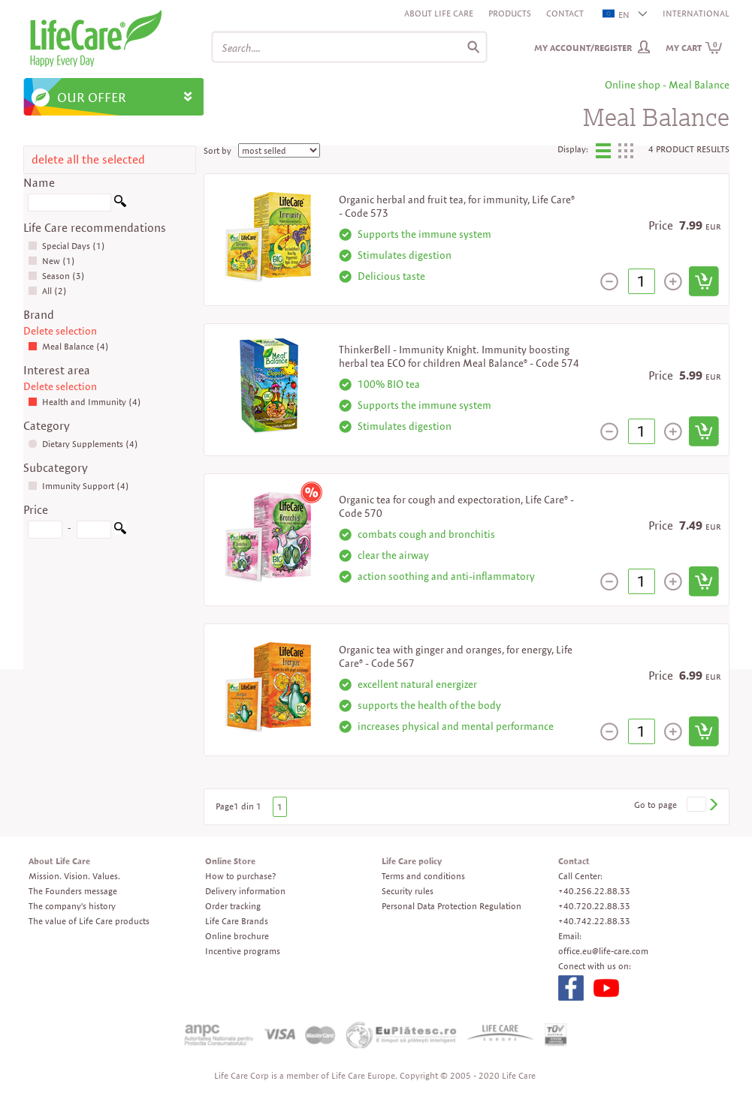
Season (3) (56, 275)
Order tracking (233, 905)
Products (509, 13)
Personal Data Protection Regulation (451, 905)
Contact (565, 13)
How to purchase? (240, 875)
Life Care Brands (236, 920)
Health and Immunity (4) (84, 401)
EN (617, 14)
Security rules (407, 890)
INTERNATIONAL (696, 13)
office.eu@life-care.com (603, 950)
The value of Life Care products (89, 920)
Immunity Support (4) (78, 485)
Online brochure (237, 935)
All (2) (47, 290)
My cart (694, 47)
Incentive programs (242, 950)
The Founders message (73, 890)
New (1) (51, 260)
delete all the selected (88, 159)
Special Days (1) (66, 245)
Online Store (230, 860)
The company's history (72, 905)
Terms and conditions (423, 875)
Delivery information (245, 890)
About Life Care (438, 13)
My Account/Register (583, 47)
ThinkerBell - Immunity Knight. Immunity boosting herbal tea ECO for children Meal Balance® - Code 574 (459, 356)
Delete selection (60, 331)
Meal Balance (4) (68, 346)
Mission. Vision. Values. (74, 875)
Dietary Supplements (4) (83, 443)
